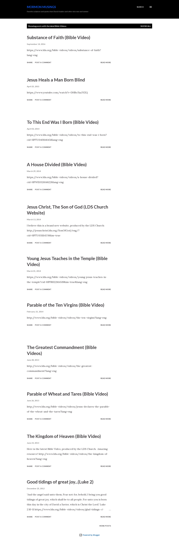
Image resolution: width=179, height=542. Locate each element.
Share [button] (30, 62)
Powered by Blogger (89, 535)
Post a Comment (43, 62)
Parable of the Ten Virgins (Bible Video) (65, 305)
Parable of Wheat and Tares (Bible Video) (67, 394)
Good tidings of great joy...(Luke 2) (60, 481)
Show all (145, 26)
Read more (106, 62)
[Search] (140, 6)
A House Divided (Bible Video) (57, 164)
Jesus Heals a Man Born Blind (56, 79)
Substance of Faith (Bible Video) (58, 37)
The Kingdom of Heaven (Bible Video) (64, 436)
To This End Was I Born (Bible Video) (63, 122)
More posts (105, 526)
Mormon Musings (41, 7)
